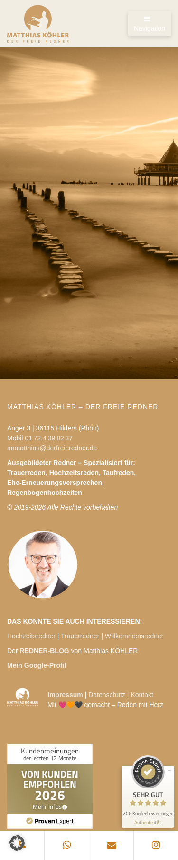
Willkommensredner (134, 636)
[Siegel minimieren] (169, 770)
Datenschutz (106, 695)
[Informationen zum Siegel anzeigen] (148, 822)
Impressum (65, 695)
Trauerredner (80, 636)
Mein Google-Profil (36, 665)
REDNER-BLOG (44, 650)
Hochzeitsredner (31, 636)
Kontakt (142, 695)
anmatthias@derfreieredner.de (52, 448)
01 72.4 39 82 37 (49, 438)
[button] (17, 843)
